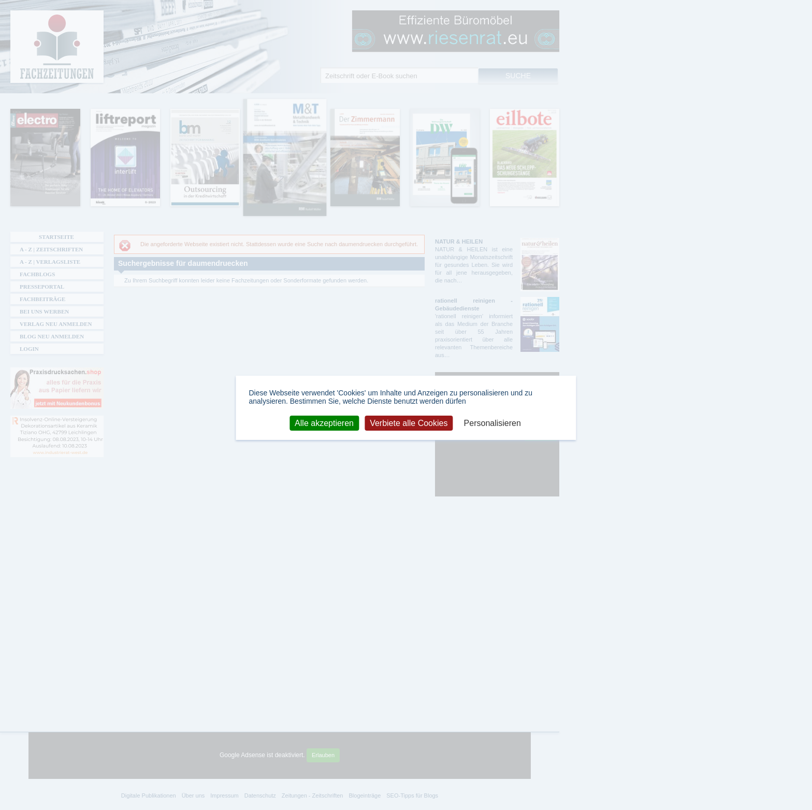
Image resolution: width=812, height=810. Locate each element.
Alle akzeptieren (324, 422)
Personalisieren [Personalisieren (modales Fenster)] (492, 422)
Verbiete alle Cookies (408, 422)
